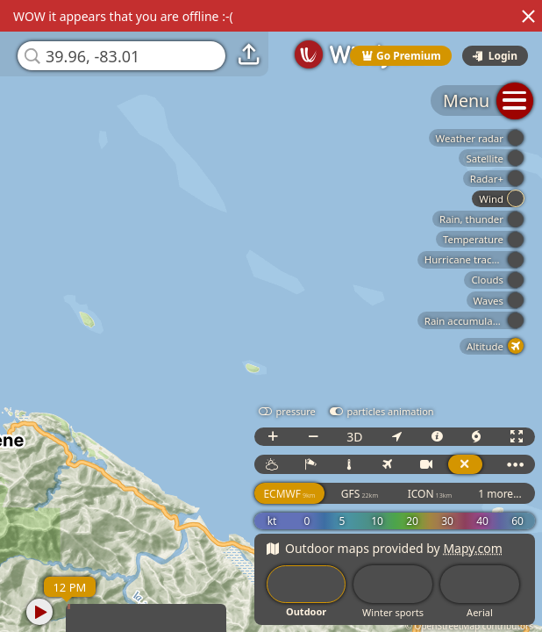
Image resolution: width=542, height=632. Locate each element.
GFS (359, 493)
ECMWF (289, 493)
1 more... (500, 493)
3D (354, 436)
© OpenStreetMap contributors (469, 626)
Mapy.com (473, 548)
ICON (430, 493)
